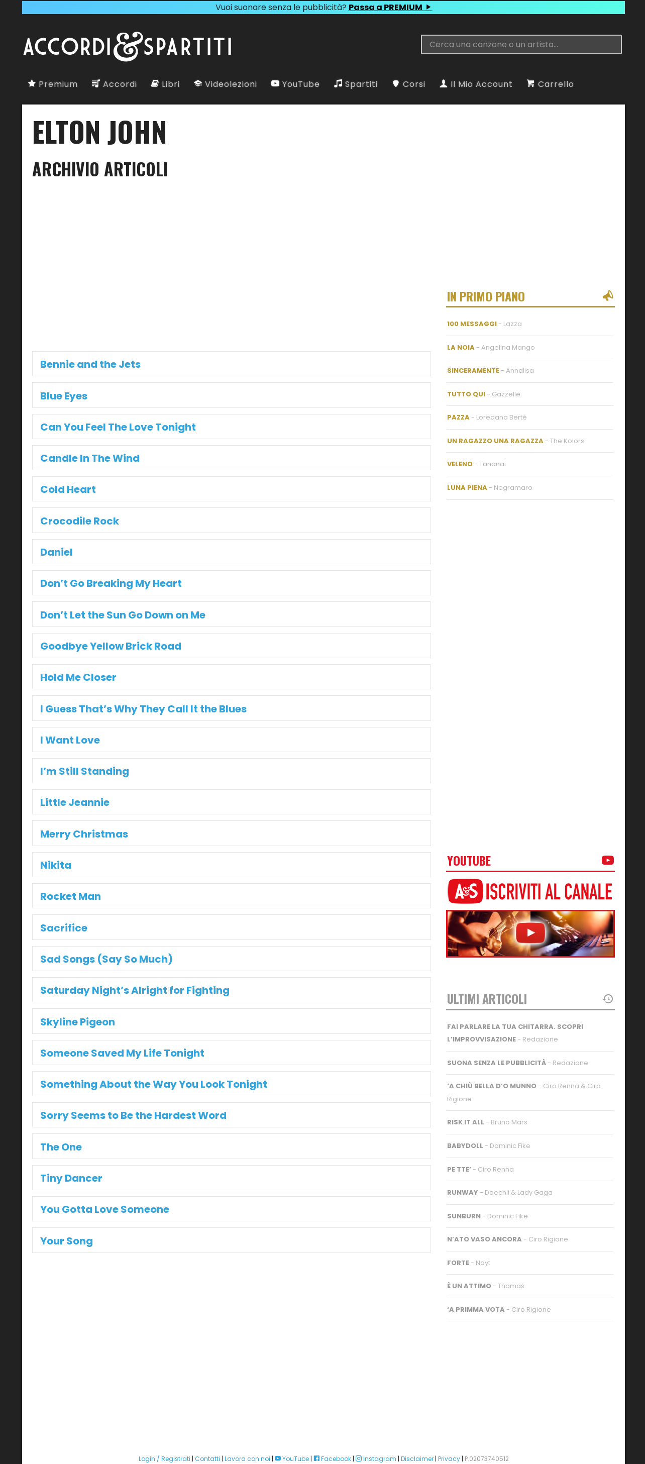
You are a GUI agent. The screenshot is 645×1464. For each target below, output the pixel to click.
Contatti (207, 1425)
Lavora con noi (247, 1425)
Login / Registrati (164, 1425)
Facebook (332, 1425)
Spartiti (356, 84)
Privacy (449, 1425)
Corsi (408, 84)
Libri (165, 84)
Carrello (550, 84)
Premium (53, 84)
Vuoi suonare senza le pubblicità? (324, 7)
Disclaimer (417, 1425)
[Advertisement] (231, 268)
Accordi (114, 84)
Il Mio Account (476, 84)
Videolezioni (225, 84)
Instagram (376, 1425)
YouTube (295, 84)
